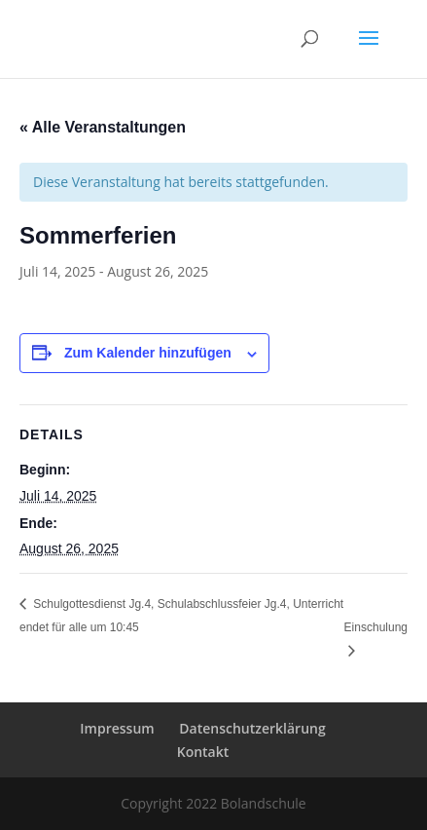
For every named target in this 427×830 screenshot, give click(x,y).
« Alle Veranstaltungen (102, 127)
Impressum (117, 728)
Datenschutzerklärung (252, 728)
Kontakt (203, 751)
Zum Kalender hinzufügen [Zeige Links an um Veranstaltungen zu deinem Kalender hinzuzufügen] (147, 352)
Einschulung (376, 627)
